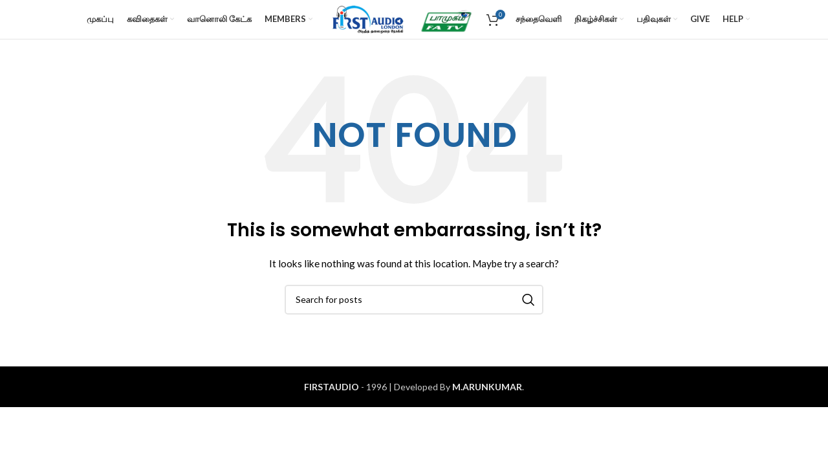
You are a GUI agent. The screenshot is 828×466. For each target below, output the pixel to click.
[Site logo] (365, 18)
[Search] (414, 300)
